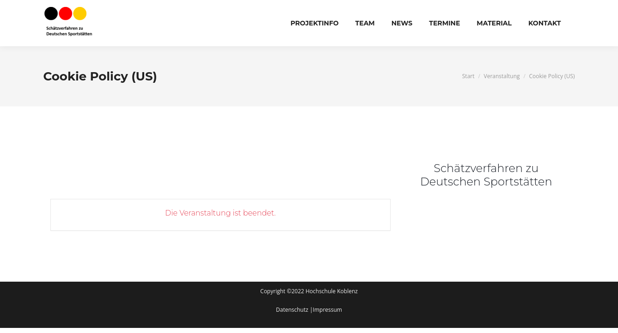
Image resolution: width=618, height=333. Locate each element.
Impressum (327, 310)
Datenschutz (293, 310)
